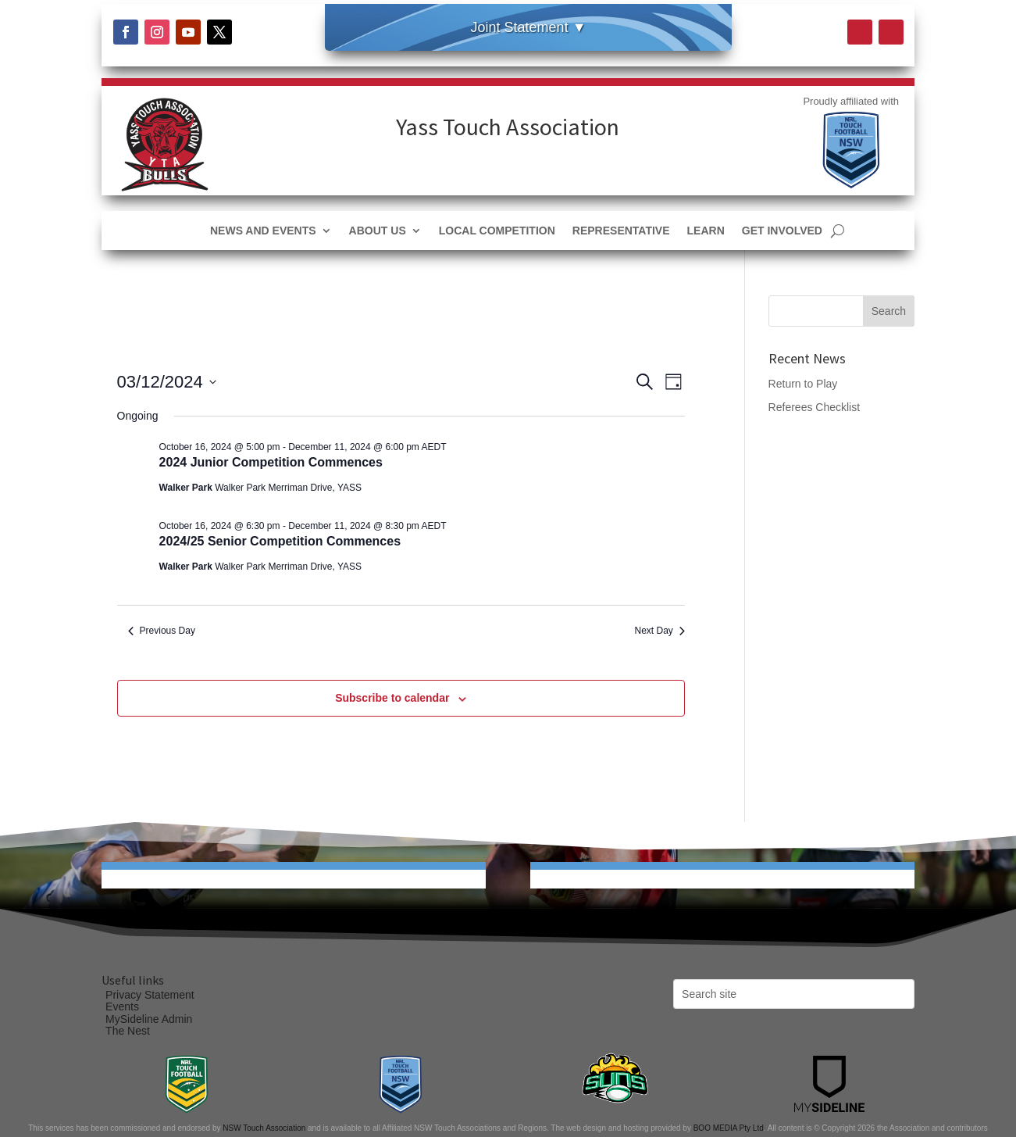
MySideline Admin (148, 1019)
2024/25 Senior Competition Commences (280, 541)
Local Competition (497, 231)
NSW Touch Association (264, 1128)
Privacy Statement (149, 995)
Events (122, 1006)
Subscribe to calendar (392, 698)
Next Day (660, 630)
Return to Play (803, 383)
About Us (377, 231)
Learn (706, 231)
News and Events (263, 231)
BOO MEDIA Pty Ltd (728, 1128)
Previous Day (161, 630)
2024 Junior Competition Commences (271, 462)
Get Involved (782, 231)
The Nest (127, 1030)
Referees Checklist (814, 407)
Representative (621, 231)
